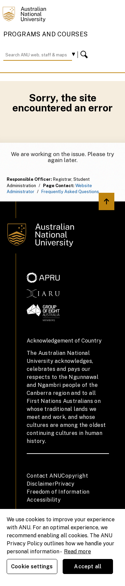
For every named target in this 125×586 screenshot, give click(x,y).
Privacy (65, 484)
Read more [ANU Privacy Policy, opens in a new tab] (77, 551)
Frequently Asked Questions (70, 191)
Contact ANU (44, 476)
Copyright (74, 476)
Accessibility (44, 500)
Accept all (87, 566)
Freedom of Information (58, 492)
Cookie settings (32, 566)
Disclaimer (41, 484)
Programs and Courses (45, 34)
